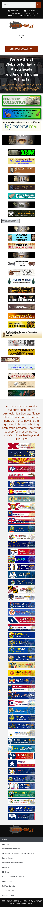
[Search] (38, 5)
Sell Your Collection (9, 886)
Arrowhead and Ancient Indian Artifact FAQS (18, 853)
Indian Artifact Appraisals (11, 849)
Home (4, 840)
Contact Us (6, 867)
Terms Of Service (8, 891)
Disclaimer (6, 872)
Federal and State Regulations (13, 877)
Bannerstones (7, 858)
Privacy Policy (7, 881)
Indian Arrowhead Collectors (12, 863)
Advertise (5, 844)
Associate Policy (8, 895)
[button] (21, 37)
